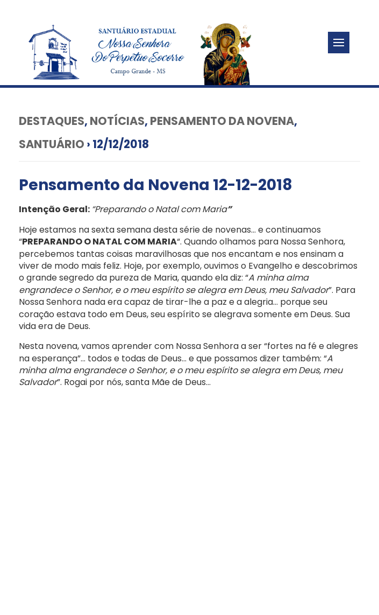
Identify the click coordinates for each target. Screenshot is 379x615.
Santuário (51, 144)
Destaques (51, 121)
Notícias (117, 121)
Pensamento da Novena (222, 121)
